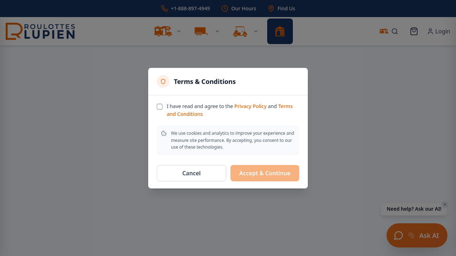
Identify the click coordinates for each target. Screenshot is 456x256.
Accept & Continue (265, 173)
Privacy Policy (250, 106)
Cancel (191, 173)
